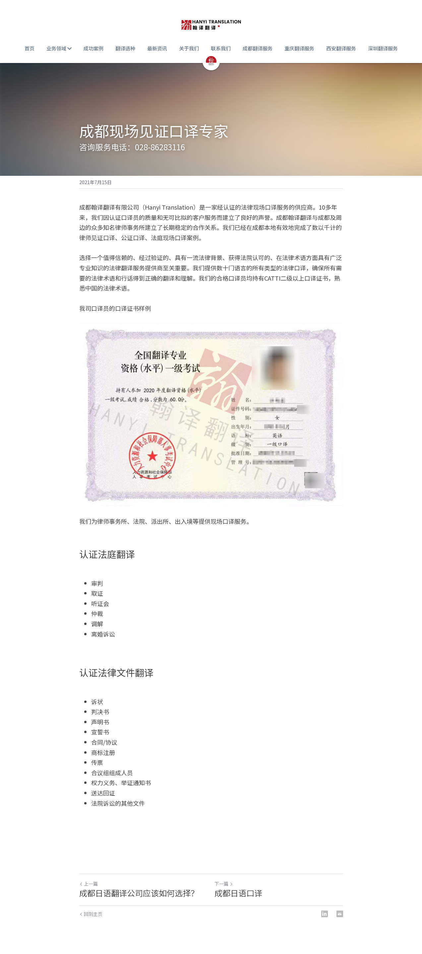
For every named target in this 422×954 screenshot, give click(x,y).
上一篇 (88, 883)
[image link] (211, 23)
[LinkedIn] (324, 914)
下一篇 (223, 883)
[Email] (339, 914)
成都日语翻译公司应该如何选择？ (139, 893)
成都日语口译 (238, 893)
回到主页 (90, 914)
